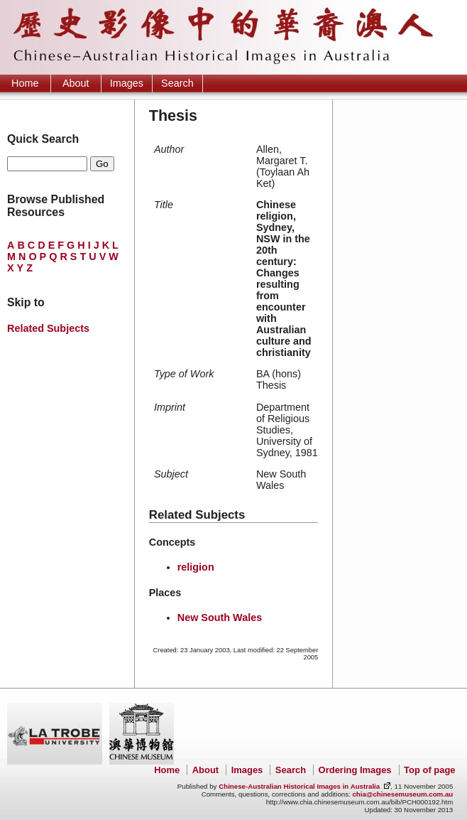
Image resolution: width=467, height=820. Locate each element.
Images (126, 83)
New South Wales (219, 617)
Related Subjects (48, 328)
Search (177, 83)
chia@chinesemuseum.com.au (402, 794)
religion (195, 567)
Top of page (429, 770)
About (75, 83)
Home (24, 83)
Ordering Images (355, 770)
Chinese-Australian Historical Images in (299, 786)
